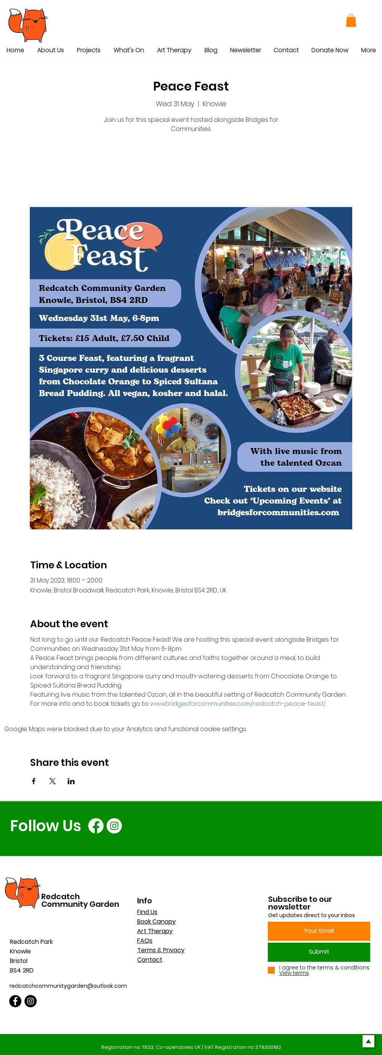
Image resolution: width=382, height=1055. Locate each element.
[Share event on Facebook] (33, 781)
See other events (191, 171)
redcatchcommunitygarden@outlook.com (68, 986)
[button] (351, 20)
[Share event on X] (52, 781)
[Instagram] (114, 825)
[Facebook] (96, 825)
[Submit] (319, 952)
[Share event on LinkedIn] (71, 781)
